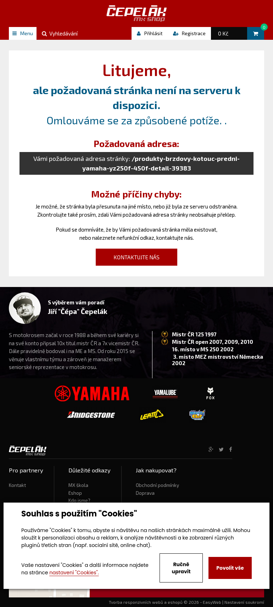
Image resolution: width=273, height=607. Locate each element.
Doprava (145, 493)
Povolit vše (230, 567)
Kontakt (17, 485)
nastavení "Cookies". (74, 572)
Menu (22, 33)
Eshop (75, 493)
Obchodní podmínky (157, 485)
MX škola (78, 485)
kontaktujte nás (174, 237)
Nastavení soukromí (244, 602)
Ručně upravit (181, 568)
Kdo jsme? (79, 500)
